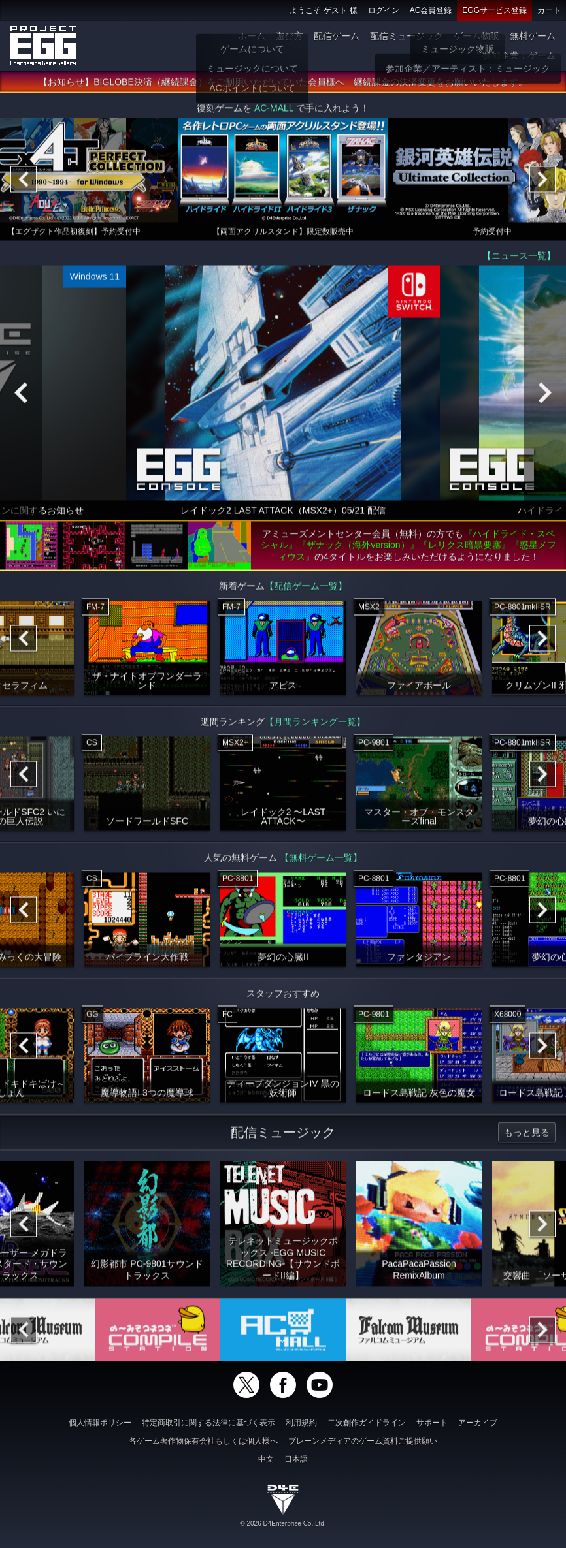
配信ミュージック (406, 36)
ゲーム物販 (476, 36)
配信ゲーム (336, 36)
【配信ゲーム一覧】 (306, 589)
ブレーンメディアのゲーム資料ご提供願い (362, 1441)
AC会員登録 (431, 10)
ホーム (251, 36)
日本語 (296, 1459)
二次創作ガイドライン (366, 1423)
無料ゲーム (533, 36)
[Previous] (23, 182)
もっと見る (527, 1135)
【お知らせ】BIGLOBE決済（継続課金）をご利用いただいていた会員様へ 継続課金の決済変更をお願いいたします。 (283, 85)
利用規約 (301, 1423)
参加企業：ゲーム (519, 55)
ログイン (383, 10)
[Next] (542, 182)
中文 (266, 1459)
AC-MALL (273, 111)
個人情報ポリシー (100, 1423)
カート (549, 10)
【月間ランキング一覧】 (315, 724)
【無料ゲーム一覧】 (321, 860)
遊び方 (289, 36)
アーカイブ (477, 1423)
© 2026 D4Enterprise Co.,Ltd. (282, 1523)
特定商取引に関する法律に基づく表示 (208, 1423)
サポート (432, 1423)
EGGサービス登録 (494, 10)
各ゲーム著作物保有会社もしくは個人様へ (203, 1441)
